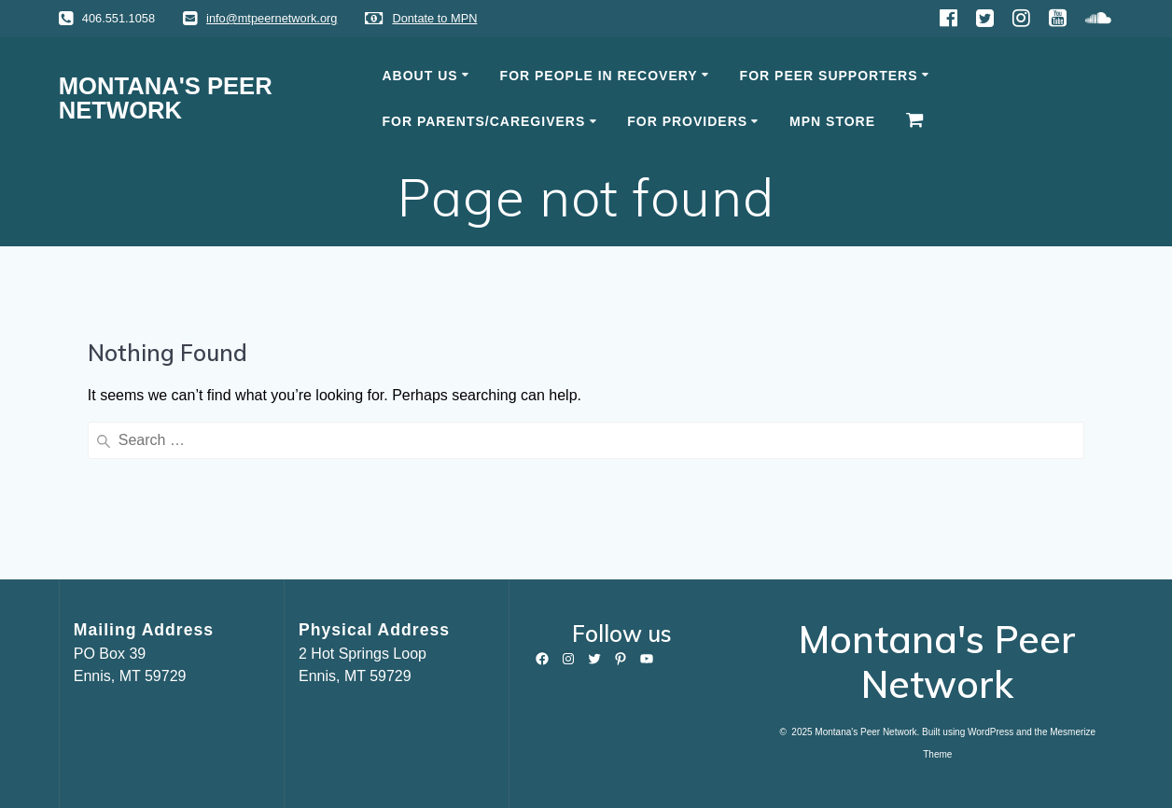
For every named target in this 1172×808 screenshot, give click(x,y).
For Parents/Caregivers (484, 121)
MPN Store (832, 121)
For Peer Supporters (829, 75)
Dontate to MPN (434, 18)
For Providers (687, 121)
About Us (420, 75)
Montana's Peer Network (165, 98)
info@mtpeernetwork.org (271, 18)
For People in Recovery (599, 75)
